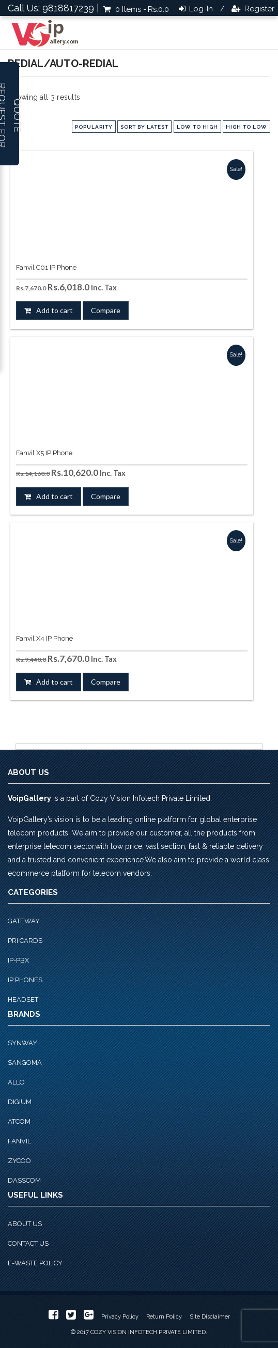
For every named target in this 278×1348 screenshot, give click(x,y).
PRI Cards (25, 940)
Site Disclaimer (210, 1316)
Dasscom (24, 1180)
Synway (22, 1043)
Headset (23, 999)
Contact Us (28, 1243)
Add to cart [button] (54, 310)
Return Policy (164, 1316)
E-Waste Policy (35, 1263)
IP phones (25, 980)
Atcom (19, 1121)
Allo (16, 1082)
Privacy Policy (119, 1316)
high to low (246, 127)
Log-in (200, 8)
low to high (197, 127)
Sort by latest (144, 127)
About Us (25, 1224)
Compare (105, 310)
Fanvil (19, 1141)
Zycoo (19, 1161)
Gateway (24, 921)
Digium (20, 1102)
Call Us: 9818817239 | (53, 8)
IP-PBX (18, 960)
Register (258, 8)
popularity (94, 127)
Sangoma (25, 1062)
